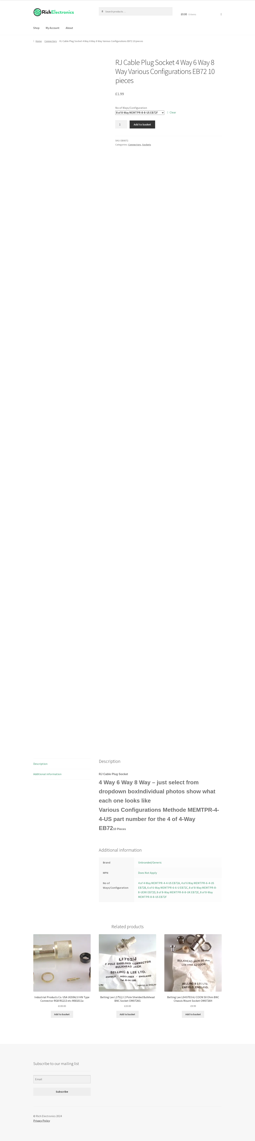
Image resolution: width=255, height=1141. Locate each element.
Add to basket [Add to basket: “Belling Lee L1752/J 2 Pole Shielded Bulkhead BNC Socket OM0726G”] (127, 1014)
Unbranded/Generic (150, 862)
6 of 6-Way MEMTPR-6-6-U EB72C (167, 887)
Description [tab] (40, 764)
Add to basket (142, 124)
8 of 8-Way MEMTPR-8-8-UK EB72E (178, 892)
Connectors (50, 41)
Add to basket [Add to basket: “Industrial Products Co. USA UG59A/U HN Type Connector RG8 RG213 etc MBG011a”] (62, 1014)
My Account (53, 28)
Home (39, 41)
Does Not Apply (147, 872)
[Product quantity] (121, 124)
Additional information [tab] (47, 774)
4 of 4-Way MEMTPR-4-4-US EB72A (159, 883)
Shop (36, 28)
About (69, 28)
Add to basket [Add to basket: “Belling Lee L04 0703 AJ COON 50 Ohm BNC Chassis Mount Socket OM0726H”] (193, 1014)
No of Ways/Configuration (131, 108)
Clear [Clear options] (173, 112)
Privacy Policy (41, 1120)
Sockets (146, 144)
